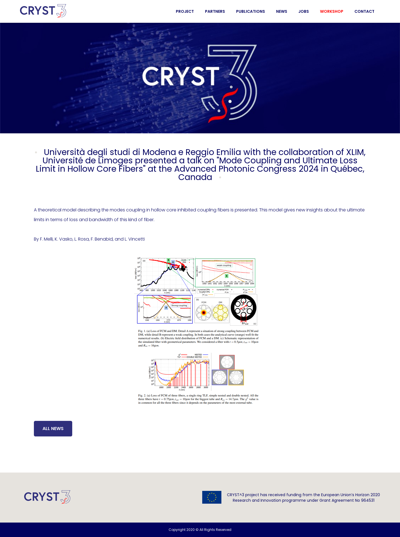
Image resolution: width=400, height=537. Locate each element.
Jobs (303, 11)
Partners (215, 11)
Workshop (331, 11)
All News (53, 428)
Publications (250, 11)
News (281, 11)
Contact (364, 11)
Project (185, 11)
